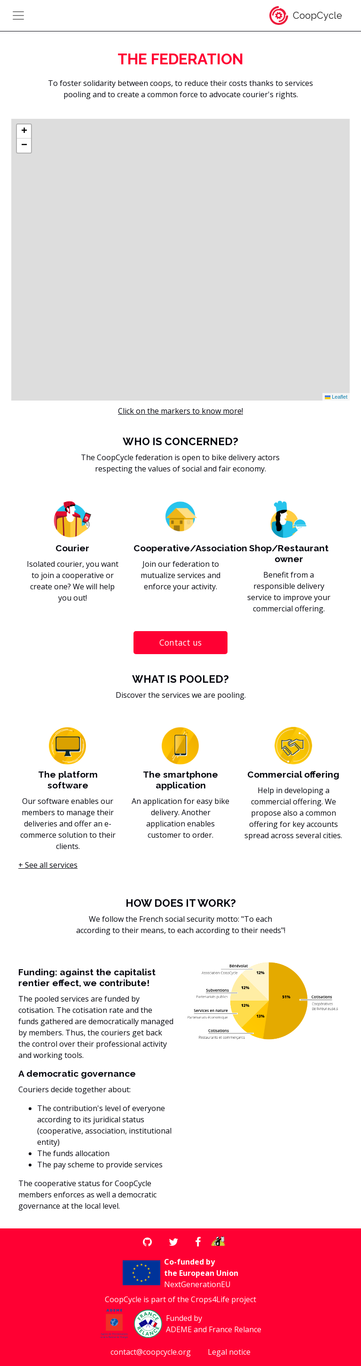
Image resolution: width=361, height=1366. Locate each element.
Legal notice (229, 1352)
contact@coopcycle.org (150, 1352)
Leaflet (336, 397)
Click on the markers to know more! (180, 411)
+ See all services (48, 865)
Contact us (180, 642)
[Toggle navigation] (18, 15)
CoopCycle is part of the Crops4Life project (180, 1299)
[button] (24, 131)
